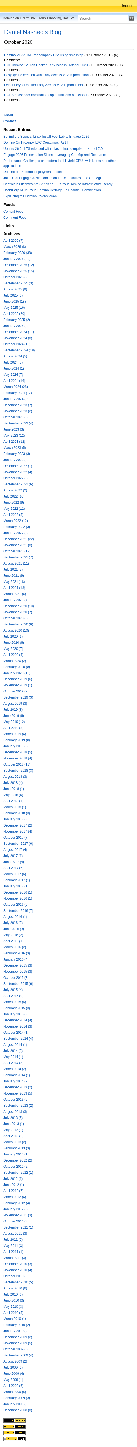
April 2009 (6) (13, 1386)
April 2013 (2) (13, 1136)
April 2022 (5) (13, 515)
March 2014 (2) (14, 1069)
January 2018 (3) (16, 819)
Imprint (127, 6)
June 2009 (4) (13, 1374)
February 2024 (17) (17, 393)
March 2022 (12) (15, 521)
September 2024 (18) (19, 350)
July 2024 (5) (13, 362)
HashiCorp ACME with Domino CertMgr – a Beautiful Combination (52, 190)
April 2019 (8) (13, 728)
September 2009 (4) (18, 1355)
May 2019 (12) (14, 722)
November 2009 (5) (17, 1343)
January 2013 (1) (16, 1154)
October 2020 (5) (16, 618)
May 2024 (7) (13, 375)
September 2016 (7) (18, 911)
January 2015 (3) (16, 1014)
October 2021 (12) (16, 551)
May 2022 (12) (14, 509)
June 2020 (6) (13, 643)
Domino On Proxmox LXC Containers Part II (36, 143)
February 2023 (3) (16, 454)
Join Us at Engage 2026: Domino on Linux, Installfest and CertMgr (52, 178)
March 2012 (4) (14, 1197)
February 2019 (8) (16, 740)
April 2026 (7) (13, 241)
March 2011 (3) (14, 1258)
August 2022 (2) (15, 490)
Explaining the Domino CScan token (30, 196)
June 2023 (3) (13, 429)
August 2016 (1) (15, 917)
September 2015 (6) (18, 984)
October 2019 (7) (16, 691)
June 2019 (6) (13, 716)
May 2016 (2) (13, 935)
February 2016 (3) (16, 953)
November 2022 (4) (17, 472)
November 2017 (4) (17, 831)
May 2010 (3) (13, 1307)
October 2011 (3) (16, 1221)
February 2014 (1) (16, 1075)
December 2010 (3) (17, 1264)
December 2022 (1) (17, 466)
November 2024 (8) (17, 338)
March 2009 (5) (14, 1392)
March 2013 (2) (14, 1142)
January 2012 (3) (16, 1209)
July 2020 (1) (13, 636)
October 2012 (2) (16, 1166)
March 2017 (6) (14, 874)
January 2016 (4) (16, 959)
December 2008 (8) (17, 1410)
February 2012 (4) (16, 1203)
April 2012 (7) (13, 1191)
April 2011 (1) (13, 1252)
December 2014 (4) (17, 1020)
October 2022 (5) (16, 478)
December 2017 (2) (17, 825)
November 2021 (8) (17, 545)
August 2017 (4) (15, 850)
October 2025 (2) (16, 277)
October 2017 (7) (16, 838)
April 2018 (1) (13, 801)
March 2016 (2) (14, 947)
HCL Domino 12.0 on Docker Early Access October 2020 (46, 65)
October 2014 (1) (16, 1032)
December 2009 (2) (17, 1337)
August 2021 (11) (16, 563)
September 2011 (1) (18, 1227)
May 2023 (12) (14, 435)
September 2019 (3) (18, 697)
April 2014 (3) (13, 1063)
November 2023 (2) (17, 411)
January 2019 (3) (16, 746)
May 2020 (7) (13, 649)
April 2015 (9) (13, 996)
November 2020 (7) (17, 612)
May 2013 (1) (13, 1130)
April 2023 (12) (14, 442)
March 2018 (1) (14, 807)
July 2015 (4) (13, 990)
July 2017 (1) (13, 856)
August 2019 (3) (15, 704)
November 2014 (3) (17, 1026)
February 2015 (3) (16, 1008)
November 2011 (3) (17, 1215)
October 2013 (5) (16, 1099)
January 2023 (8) (16, 460)
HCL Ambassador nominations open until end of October (46, 95)
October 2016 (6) (16, 905)
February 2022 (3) (16, 527)
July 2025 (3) (13, 295)
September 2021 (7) (18, 557)
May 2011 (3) (13, 1246)
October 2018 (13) (16, 764)
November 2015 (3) (17, 972)
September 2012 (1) (18, 1173)
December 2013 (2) (17, 1087)
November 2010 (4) (17, 1270)
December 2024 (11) (18, 332)
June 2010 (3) (13, 1300)
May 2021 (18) (14, 582)
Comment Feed (14, 218)
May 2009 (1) (13, 1380)
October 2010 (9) (16, 1276)
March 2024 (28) (15, 387)
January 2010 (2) (16, 1331)
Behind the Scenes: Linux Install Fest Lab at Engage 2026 (46, 136)
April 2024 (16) (14, 381)
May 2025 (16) (14, 308)
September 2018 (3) (18, 771)
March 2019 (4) (14, 734)
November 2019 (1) (17, 685)
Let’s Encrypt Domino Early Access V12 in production (43, 85)
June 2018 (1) (13, 789)
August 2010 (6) (15, 1288)
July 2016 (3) (13, 923)
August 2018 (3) (15, 777)
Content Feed (13, 211)
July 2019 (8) (13, 710)
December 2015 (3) (17, 965)
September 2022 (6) (18, 484)
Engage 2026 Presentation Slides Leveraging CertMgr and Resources (55, 155)
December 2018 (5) (17, 752)
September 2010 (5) (18, 1282)
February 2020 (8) (16, 667)
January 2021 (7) (16, 600)
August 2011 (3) (15, 1233)
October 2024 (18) (16, 344)
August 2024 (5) (15, 356)
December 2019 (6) (17, 679)
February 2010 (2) (16, 1325)
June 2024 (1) (13, 368)
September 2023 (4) (18, 423)
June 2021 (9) (13, 576)
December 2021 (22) (18, 539)
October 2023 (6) (16, 417)
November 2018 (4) (17, 758)
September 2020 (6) (18, 624)
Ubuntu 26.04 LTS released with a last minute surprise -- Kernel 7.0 (53, 149)
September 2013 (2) (18, 1106)
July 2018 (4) (13, 783)
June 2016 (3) (13, 929)
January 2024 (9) (16, 399)
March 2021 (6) (14, 594)
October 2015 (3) (16, 978)
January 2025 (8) (16, 326)
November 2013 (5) (17, 1093)
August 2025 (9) (15, 289)
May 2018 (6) (13, 795)
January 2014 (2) (16, 1081)
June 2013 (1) (13, 1124)
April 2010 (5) (13, 1313)
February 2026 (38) (17, 253)
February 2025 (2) (16, 320)
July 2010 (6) (13, 1294)
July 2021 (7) (13, 569)
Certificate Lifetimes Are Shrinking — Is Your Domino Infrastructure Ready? (58, 184)
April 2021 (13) (14, 588)
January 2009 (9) (16, 1404)
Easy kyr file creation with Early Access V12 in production (46, 75)
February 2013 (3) (16, 1148)
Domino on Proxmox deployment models (33, 172)
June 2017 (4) (13, 862)
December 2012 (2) (17, 1160)
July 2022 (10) (13, 496)
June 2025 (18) (14, 301)
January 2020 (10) (16, 673)
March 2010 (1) (14, 1319)
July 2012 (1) (13, 1179)
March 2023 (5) (14, 448)
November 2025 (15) (18, 271)
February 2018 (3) (16, 813)
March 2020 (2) (14, 661)
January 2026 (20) (16, 259)
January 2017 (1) (16, 886)
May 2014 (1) (13, 1057)
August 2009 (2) (15, 1361)
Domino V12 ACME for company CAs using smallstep (43, 55)
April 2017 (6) (13, 868)
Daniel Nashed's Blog (32, 32)
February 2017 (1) (16, 880)
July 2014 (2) (13, 1051)
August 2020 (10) (16, 630)
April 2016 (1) (13, 941)
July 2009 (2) (13, 1367)
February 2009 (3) (16, 1398)
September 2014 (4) (18, 1039)
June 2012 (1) (13, 1185)
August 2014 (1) (15, 1045)
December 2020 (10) (18, 606)
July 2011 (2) (13, 1240)
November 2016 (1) (17, 898)
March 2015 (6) (14, 1002)
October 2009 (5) (16, 1349)
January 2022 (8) (16, 533)
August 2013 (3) (15, 1112)
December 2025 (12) (18, 265)
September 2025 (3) (18, 283)
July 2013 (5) (13, 1118)
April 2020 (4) (13, 655)
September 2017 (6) (18, 844)
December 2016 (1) (17, 892)
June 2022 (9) (13, 502)
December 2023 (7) (17, 405)
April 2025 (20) (14, 314)
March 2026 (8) (14, 247)
